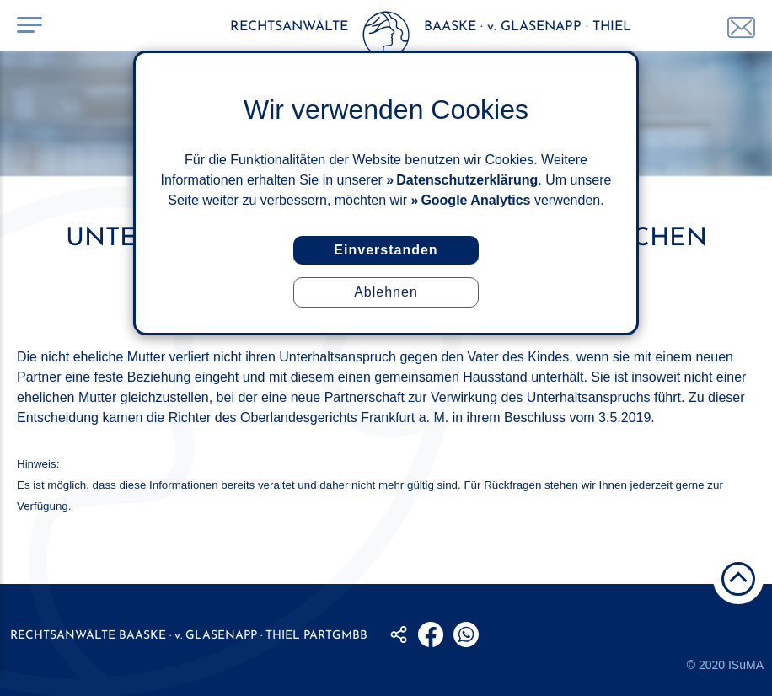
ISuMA (746, 665)
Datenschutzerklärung (467, 180)
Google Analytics (475, 200)
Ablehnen (386, 292)
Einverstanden (385, 250)
